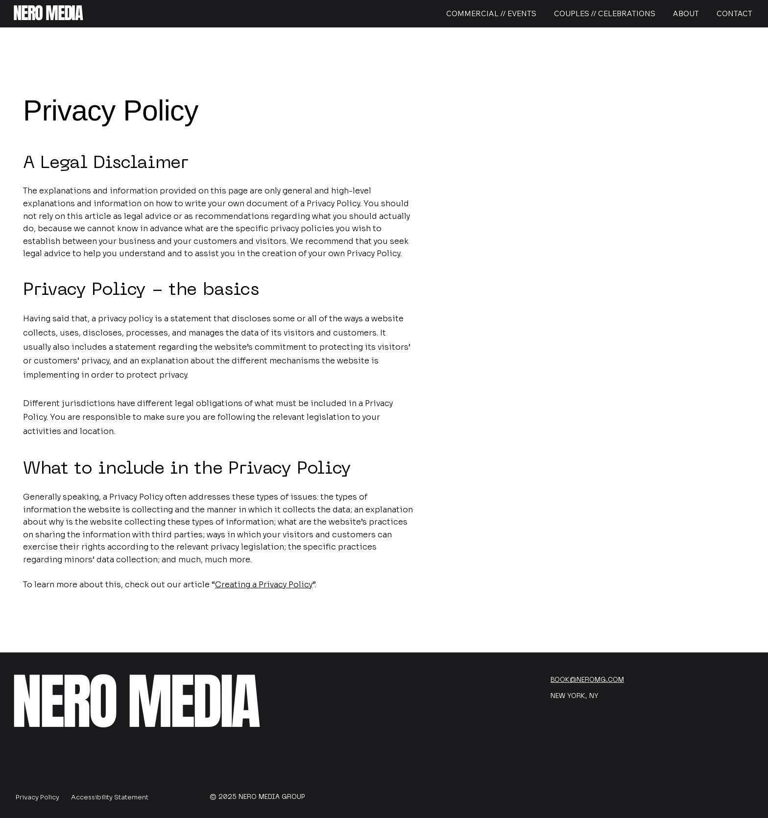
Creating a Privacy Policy (263, 584)
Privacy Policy (37, 797)
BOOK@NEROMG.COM (587, 680)
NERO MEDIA (47, 13)
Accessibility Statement (109, 797)
